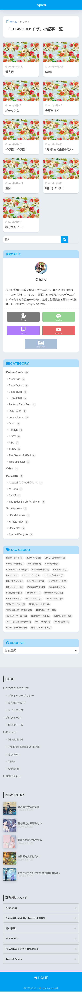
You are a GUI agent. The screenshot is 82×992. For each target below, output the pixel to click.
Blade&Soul (18, 392)
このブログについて (17, 688)
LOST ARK (17, 411)
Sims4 (15, 496)
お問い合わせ (13, 776)
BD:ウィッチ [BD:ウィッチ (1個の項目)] (33, 558)
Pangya (16, 430)
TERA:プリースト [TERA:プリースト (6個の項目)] (40, 616)
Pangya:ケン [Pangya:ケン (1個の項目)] (33, 593)
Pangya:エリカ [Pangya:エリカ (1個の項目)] (57, 587)
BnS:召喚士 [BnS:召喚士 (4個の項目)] (34, 564)
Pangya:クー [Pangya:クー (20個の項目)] (14, 593)
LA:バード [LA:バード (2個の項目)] (12, 575)
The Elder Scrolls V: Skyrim (27, 502)
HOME (41, 978)
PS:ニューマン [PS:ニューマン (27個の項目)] (34, 598)
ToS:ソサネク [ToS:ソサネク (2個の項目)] (42, 622)
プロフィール (13, 717)
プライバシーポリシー (21, 695)
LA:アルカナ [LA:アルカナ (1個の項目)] (60, 569)
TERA (15, 449)
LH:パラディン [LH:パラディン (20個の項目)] (14, 581)
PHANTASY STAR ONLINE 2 (22, 949)
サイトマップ (16, 710)
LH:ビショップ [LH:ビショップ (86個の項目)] (35, 581)
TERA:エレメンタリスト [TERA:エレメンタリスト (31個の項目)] (19, 610)
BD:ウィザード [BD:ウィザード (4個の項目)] (14, 558)
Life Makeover (19, 516)
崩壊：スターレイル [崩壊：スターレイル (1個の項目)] (41, 628)
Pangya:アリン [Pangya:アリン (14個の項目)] (36, 587)
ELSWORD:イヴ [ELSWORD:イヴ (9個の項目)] (40, 569)
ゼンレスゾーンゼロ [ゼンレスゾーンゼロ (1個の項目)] (16, 628)
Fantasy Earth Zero (22, 405)
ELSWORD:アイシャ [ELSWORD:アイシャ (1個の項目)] (16, 569)
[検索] (64, 239)
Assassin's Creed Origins (26, 483)
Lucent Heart (19, 417)
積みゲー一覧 (16, 725)
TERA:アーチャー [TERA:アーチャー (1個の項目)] (15, 604)
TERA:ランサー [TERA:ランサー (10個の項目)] (62, 616)
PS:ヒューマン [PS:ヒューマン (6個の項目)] (55, 598)
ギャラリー (11, 732)
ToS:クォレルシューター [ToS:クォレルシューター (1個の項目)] (18, 622)
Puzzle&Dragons (21, 535)
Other (14, 424)
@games (13, 754)
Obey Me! (17, 528)
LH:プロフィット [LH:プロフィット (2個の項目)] (57, 581)
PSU (14, 443)
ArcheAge (17, 379)
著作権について (17, 703)
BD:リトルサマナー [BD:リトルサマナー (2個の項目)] (55, 558)
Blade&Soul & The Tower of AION (25, 918)
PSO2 (15, 436)
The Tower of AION (22, 455)
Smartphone (16, 509)
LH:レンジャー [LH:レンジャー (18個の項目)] (14, 587)
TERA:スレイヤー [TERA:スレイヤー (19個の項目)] (46, 610)
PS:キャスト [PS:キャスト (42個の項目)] (13, 598)
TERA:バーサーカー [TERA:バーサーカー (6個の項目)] (16, 616)
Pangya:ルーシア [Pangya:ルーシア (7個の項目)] (53, 593)
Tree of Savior (19, 462)
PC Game (15, 476)
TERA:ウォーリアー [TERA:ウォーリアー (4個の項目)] (39, 604)
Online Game (17, 372)
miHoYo (16, 489)
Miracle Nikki (19, 522)
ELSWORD (18, 398)
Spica (41, 5)
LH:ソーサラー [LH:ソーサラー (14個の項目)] (30, 575)
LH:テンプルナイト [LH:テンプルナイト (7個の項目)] (53, 575)
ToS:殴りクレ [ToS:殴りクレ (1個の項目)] (61, 622)
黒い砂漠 (10, 928)
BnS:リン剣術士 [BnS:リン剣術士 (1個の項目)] (14, 564)
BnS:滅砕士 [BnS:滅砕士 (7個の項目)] (51, 564)
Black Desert (19, 386)
